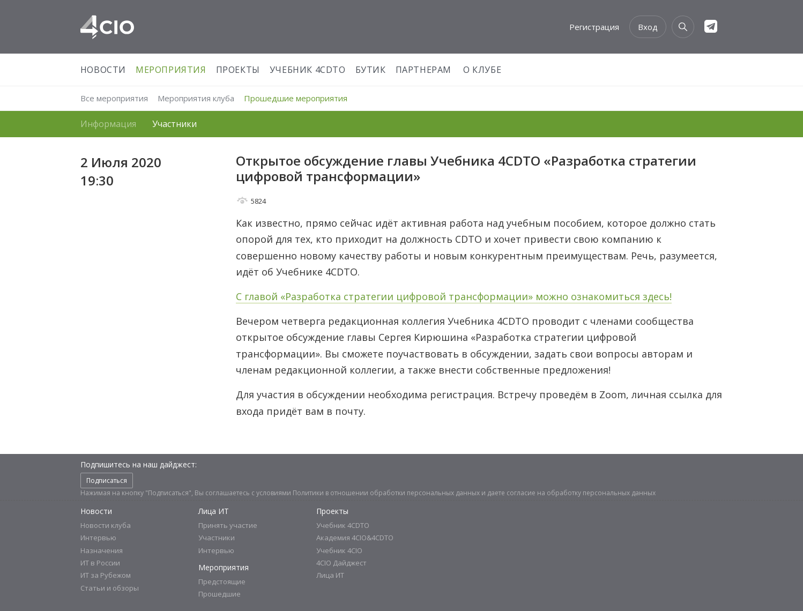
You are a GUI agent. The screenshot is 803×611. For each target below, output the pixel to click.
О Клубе (482, 70)
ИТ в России (100, 563)
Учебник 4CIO (339, 550)
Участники (174, 124)
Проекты (238, 70)
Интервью (98, 537)
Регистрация (594, 26)
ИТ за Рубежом (105, 575)
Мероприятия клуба (196, 98)
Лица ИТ (213, 511)
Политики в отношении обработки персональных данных (386, 492)
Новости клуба (105, 525)
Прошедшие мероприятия (295, 98)
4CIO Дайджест (341, 563)
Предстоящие (222, 581)
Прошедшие (219, 594)
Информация (108, 124)
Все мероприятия (114, 98)
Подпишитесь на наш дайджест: (138, 464)
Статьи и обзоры (109, 588)
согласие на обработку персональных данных (581, 492)
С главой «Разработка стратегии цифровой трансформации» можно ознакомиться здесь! (454, 296)
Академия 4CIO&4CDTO (354, 537)
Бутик (370, 70)
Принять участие (227, 525)
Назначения (101, 550)
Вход (648, 26)
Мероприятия (171, 70)
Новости (103, 70)
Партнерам (423, 70)
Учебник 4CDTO (308, 70)
